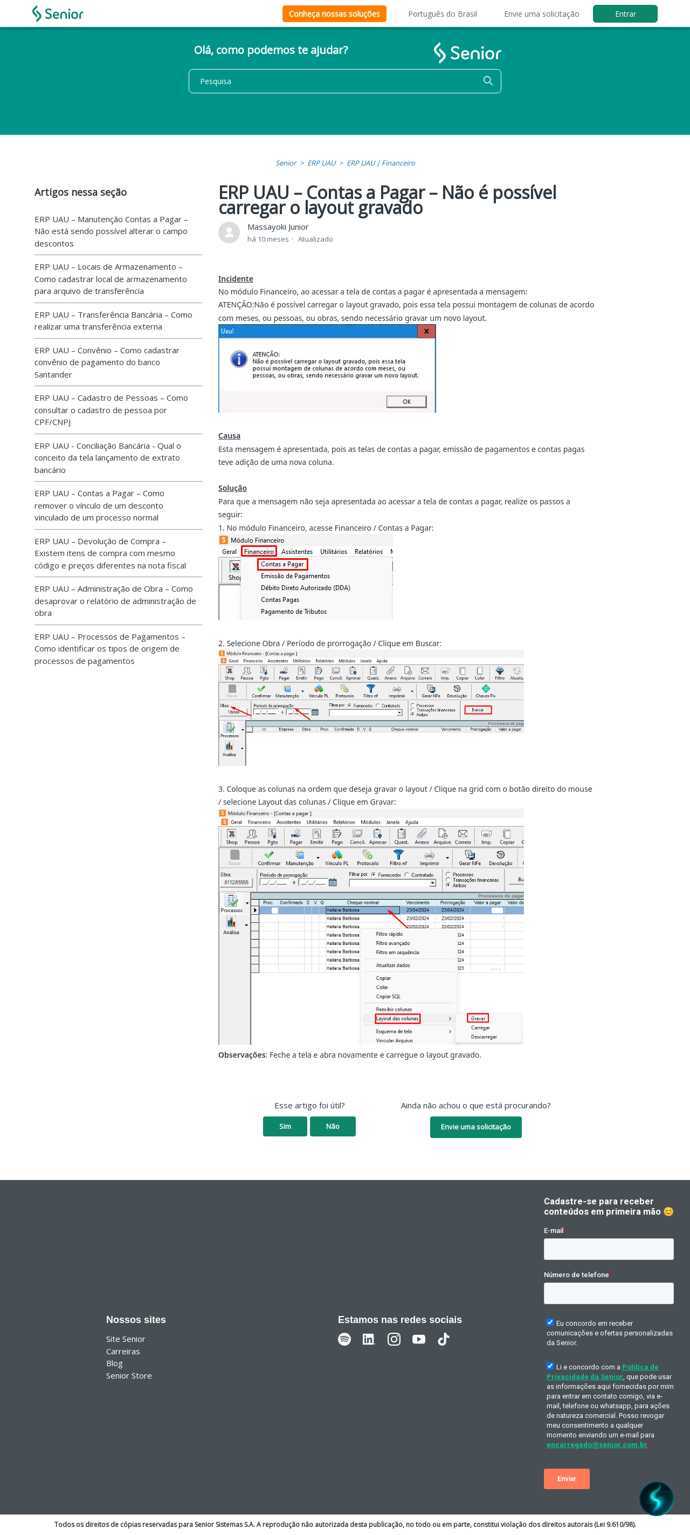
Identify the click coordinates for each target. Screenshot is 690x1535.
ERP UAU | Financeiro (381, 163)
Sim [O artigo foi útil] (285, 1126)
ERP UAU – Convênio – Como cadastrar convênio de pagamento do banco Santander (107, 362)
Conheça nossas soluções (334, 14)
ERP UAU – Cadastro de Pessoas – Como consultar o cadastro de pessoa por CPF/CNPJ (111, 409)
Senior (285, 163)
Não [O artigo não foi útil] (333, 1126)
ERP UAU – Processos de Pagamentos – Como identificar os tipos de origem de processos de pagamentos (109, 648)
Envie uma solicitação (541, 14)
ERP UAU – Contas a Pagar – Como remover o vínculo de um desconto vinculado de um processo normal (99, 505)
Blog (114, 1363)
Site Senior (126, 1338)
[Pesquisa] (345, 81)
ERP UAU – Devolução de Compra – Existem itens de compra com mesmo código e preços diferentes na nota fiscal (110, 553)
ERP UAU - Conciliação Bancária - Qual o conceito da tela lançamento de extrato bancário (107, 457)
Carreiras (123, 1351)
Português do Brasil (442, 14)
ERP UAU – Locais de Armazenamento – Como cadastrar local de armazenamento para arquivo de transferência (110, 278)
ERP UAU (321, 163)
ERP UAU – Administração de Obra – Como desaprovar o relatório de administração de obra (115, 600)
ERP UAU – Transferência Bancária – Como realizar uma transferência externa (113, 320)
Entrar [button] (625, 14)
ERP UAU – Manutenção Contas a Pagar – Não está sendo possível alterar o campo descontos (111, 231)
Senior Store (129, 1375)
